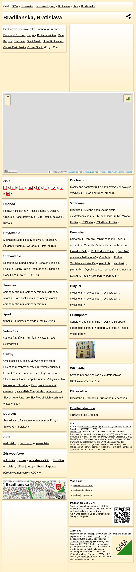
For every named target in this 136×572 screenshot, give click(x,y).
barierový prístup (107, 327)
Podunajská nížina (47, 29)
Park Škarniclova (36, 338)
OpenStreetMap (71, 172)
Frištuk (7, 268)
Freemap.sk (89, 172)
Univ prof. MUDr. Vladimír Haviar (104, 239)
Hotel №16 (47, 246)
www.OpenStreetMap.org (109, 533)
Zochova (120, 398)
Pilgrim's (52, 268)
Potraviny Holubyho (14, 210)
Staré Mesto (34, 41)
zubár (9, 466)
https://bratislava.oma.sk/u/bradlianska (116, 172)
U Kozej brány (25, 466)
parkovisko (9, 443)
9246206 (127, 426)
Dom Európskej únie (31, 379)
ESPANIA (87, 222)
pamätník (75, 239)
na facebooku (92, 506)
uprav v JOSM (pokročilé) (110, 426)
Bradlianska (88, 6)
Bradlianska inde (82, 408)
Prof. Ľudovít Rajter (102, 251)
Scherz (7, 263)
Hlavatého (76, 398)
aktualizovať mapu (88, 426)
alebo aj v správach (82, 495)
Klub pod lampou (25, 263)
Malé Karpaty (76, 439)
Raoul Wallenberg (92, 275)
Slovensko (27, 6)
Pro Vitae (58, 460)
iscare (22, 460)
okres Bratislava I (53, 41)
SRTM (101, 554)
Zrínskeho (105, 398)
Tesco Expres (38, 210)
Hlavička (75, 210)
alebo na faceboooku (83, 490)
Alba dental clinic (39, 460)
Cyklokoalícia (11, 360)
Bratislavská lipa (23, 298)
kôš (25, 360)
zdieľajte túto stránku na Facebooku (89, 507)
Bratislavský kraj (45, 6)
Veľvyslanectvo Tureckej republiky (38, 367)
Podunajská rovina (14, 35)
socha (105, 245)
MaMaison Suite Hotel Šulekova (22, 239)
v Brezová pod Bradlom (84, 414)
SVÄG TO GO (28, 275)
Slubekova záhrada (24, 321)
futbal (6, 321)
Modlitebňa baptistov (82, 187)
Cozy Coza (9, 275)
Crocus (7, 217)
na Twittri (100, 508)
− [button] (8, 102)
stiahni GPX (75, 431)
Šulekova (8, 426)
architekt (75, 245)
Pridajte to (87, 556)
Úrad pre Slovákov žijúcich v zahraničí (41, 397)
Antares (49, 239)
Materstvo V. (91, 245)
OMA (15, 6)
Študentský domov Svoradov (20, 246)
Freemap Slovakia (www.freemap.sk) (88, 540)
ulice (75, 6)
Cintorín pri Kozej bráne (98, 193)
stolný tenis (46, 321)
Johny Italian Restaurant (29, 268)
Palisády (91, 398)
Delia (53, 210)
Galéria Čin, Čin (12, 338)
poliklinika (9, 460)
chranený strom (12, 292)
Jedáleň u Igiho (48, 263)
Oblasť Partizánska (14, 47)
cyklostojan (76, 292)
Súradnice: (75, 429)
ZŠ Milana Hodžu (103, 216)
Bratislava (64, 6)
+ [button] (8, 97)
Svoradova (9, 420)
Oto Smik (104, 257)
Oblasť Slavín (35, 47)
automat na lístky (46, 420)
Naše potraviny (24, 217)
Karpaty (31, 35)
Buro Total (43, 217)
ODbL (97, 536)
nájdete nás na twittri (83, 485)
